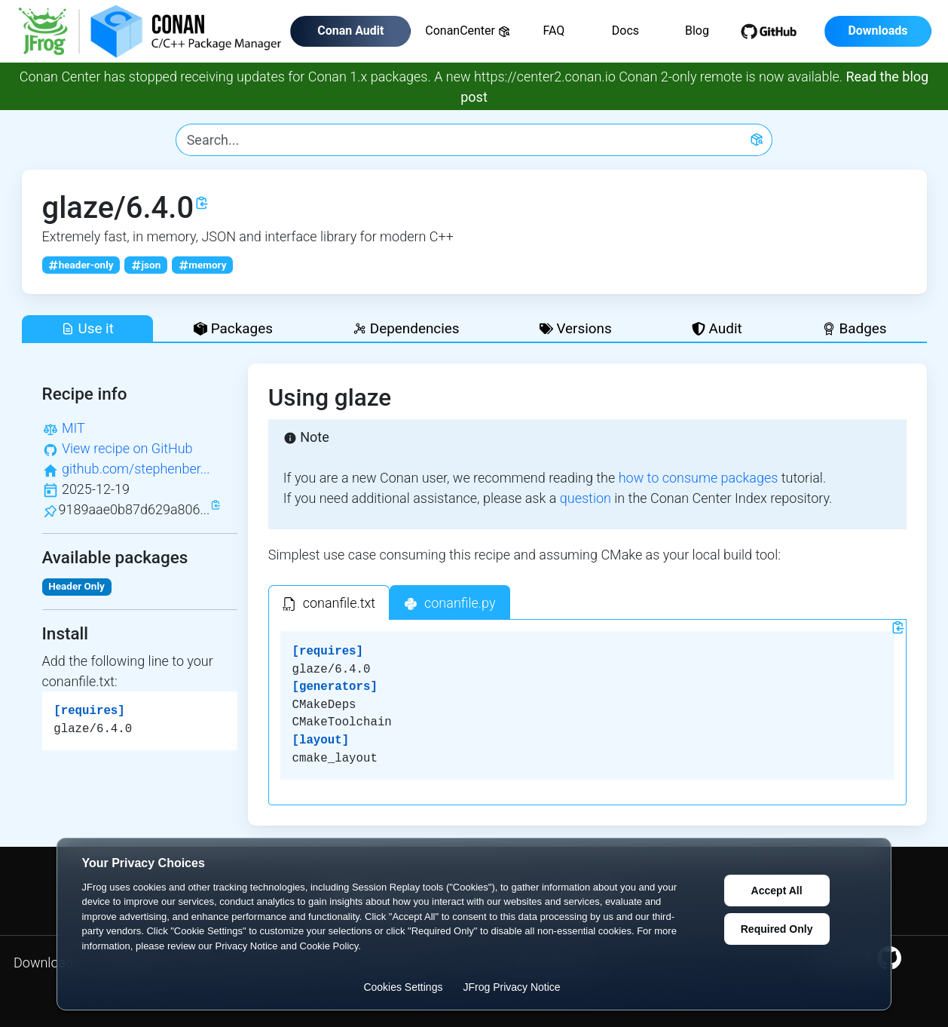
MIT (73, 428)
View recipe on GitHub (127, 448)
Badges (854, 328)
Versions (576, 328)
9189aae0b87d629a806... (134, 509)
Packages (233, 328)
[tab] (329, 602)
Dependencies (406, 328)
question (585, 498)
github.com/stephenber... (136, 469)
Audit (717, 328)
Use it (87, 328)
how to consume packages (698, 478)
